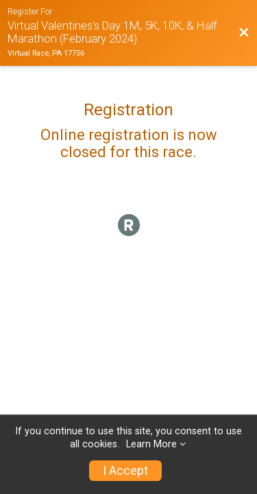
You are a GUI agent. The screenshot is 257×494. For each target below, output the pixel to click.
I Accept (125, 471)
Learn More (151, 444)
